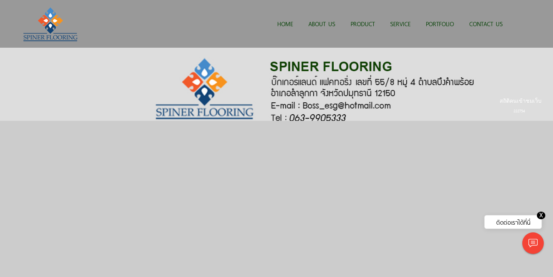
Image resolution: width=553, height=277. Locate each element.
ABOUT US (321, 23)
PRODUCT (363, 23)
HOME (285, 23)
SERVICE (400, 23)
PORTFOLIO (440, 23)
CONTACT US (486, 23)
